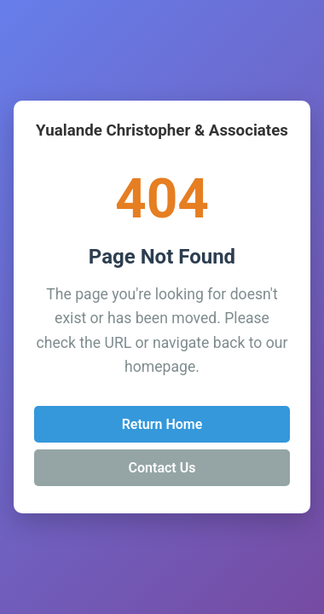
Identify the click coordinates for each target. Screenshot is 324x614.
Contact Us (162, 468)
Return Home (162, 424)
